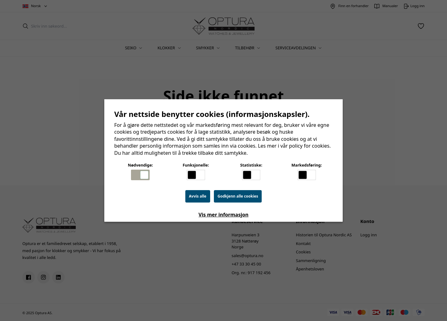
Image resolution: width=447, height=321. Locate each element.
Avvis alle (197, 196)
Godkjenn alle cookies (238, 196)
